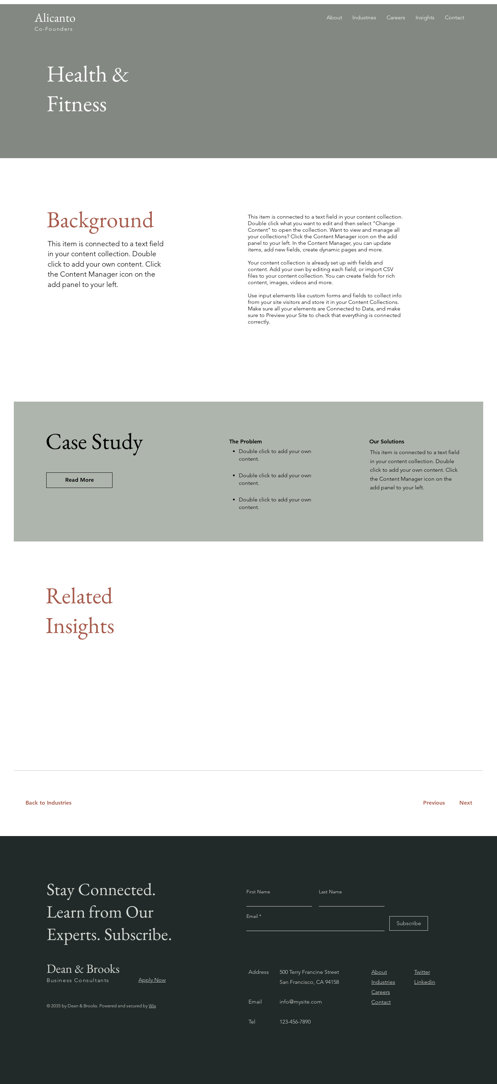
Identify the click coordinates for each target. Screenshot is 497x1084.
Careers (380, 992)
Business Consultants (78, 980)
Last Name (330, 891)
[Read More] (79, 480)
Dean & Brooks (83, 968)
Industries (383, 982)
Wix (152, 1005)
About (379, 972)
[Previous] (434, 803)
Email (252, 916)
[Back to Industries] (52, 803)
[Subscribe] (408, 923)
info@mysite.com (301, 1001)
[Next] (464, 803)
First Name (258, 891)
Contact (381, 1002)
